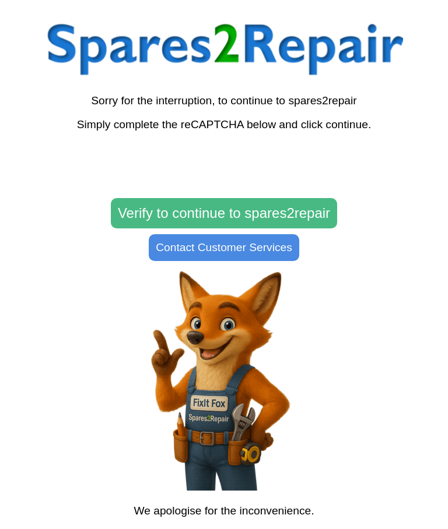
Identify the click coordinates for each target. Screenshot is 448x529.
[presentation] (224, 165)
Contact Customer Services (224, 247)
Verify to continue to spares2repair (224, 213)
